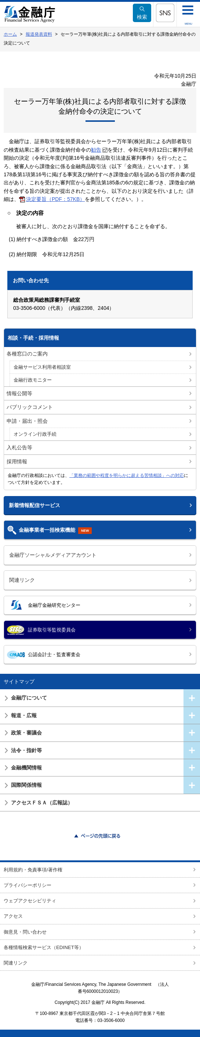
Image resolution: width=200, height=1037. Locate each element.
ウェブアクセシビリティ (30, 900)
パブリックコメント (30, 407)
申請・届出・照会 (27, 421)
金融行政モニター (33, 380)
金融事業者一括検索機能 (55, 530)
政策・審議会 (26, 733)
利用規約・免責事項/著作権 (33, 870)
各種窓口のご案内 (27, 354)
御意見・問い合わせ (25, 932)
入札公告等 (19, 447)
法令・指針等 (26, 750)
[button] (165, 13)
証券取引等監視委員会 (52, 630)
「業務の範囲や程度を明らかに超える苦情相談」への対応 (126, 475)
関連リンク (22, 580)
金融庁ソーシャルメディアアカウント (53, 555)
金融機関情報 (26, 768)
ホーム (10, 34)
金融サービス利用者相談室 (42, 367)
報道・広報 (24, 715)
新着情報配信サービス (34, 505)
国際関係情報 (26, 785)
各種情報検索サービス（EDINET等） (44, 947)
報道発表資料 (39, 34)
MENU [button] (188, 23)
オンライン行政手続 (35, 434)
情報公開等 (19, 393)
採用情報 (17, 461)
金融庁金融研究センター (54, 605)
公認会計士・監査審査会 (54, 654)
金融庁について (29, 698)
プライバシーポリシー (27, 885)
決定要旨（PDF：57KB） (55, 199)
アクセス (13, 916)
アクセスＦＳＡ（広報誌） (42, 803)
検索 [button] (142, 13)
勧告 (96, 150)
